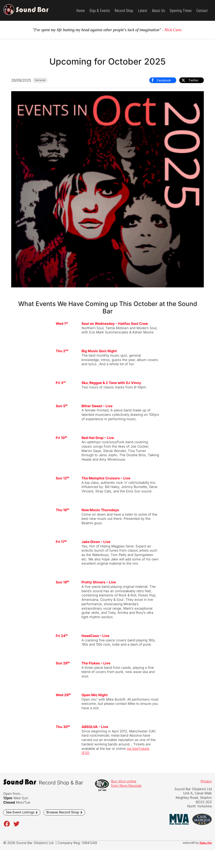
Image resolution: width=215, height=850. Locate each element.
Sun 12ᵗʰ (62, 478)
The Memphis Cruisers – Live (106, 478)
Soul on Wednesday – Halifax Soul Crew (115, 324)
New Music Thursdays (100, 510)
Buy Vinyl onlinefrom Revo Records (126, 783)
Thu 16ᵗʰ (62, 510)
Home (80, 10)
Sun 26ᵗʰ (63, 663)
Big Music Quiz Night (99, 351)
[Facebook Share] (162, 80)
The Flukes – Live (96, 663)
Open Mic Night (95, 695)
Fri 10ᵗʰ (61, 438)
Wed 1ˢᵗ (62, 324)
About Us (158, 10)
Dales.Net (206, 842)
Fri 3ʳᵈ (61, 383)
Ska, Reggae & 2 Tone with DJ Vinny (111, 383)
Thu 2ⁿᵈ (62, 351)
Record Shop (124, 10)
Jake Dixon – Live (96, 542)
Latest (142, 10)
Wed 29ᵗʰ (63, 695)
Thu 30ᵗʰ (63, 727)
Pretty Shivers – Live (99, 582)
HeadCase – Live (95, 636)
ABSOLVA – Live (95, 727)
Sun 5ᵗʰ (62, 406)
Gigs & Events (100, 10)
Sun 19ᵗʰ (62, 582)
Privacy (206, 781)
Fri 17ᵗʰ (61, 542)
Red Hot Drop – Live (98, 438)
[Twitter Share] (191, 80)
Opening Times (181, 10)
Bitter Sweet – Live (97, 406)
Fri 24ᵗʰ (62, 636)
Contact (202, 10)
